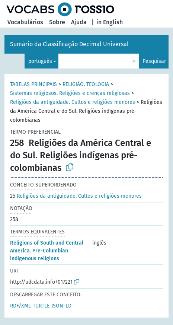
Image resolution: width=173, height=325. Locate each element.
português (40, 61)
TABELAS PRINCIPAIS (33, 84)
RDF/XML (20, 306)
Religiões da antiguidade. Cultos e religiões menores (72, 102)
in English (109, 22)
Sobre (57, 22)
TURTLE (41, 306)
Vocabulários (25, 22)
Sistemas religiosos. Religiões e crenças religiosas (70, 93)
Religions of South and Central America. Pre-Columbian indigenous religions (46, 251)
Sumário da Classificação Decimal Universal (69, 44)
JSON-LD (61, 306)
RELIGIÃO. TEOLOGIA (86, 84)
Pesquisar (154, 61)
